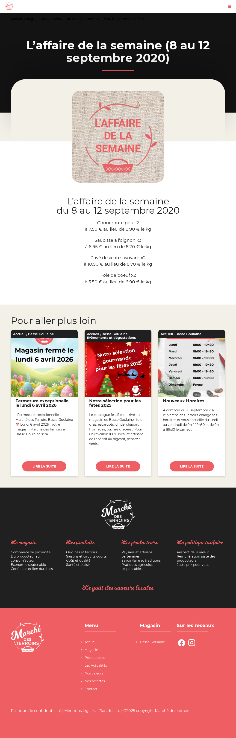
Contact (91, 689)
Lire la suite (44, 466)
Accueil (17, 19)
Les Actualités (96, 665)
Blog (29, 19)
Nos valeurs (94, 673)
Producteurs (95, 658)
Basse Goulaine (49, 19)
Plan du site (109, 711)
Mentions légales (80, 711)
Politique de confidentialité (36, 711)
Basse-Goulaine (152, 642)
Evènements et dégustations (111, 338)
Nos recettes (95, 681)
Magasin (91, 650)
